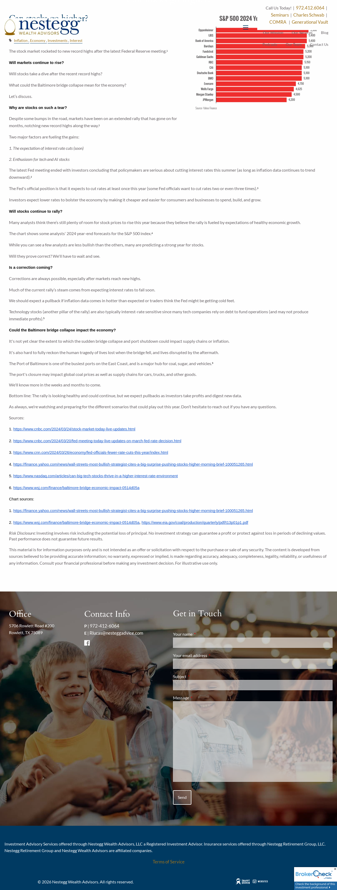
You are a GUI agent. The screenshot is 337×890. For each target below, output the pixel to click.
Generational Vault (310, 22)
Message (200, 697)
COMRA (278, 22)
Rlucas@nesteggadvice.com (116, 633)
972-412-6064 (104, 626)
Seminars (280, 15)
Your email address (209, 655)
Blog (324, 32)
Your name (201, 634)
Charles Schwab (308, 15)
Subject (198, 676)
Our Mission (273, 32)
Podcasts (269, 44)
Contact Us (319, 44)
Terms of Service (169, 861)
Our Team (294, 44)
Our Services (302, 32)
